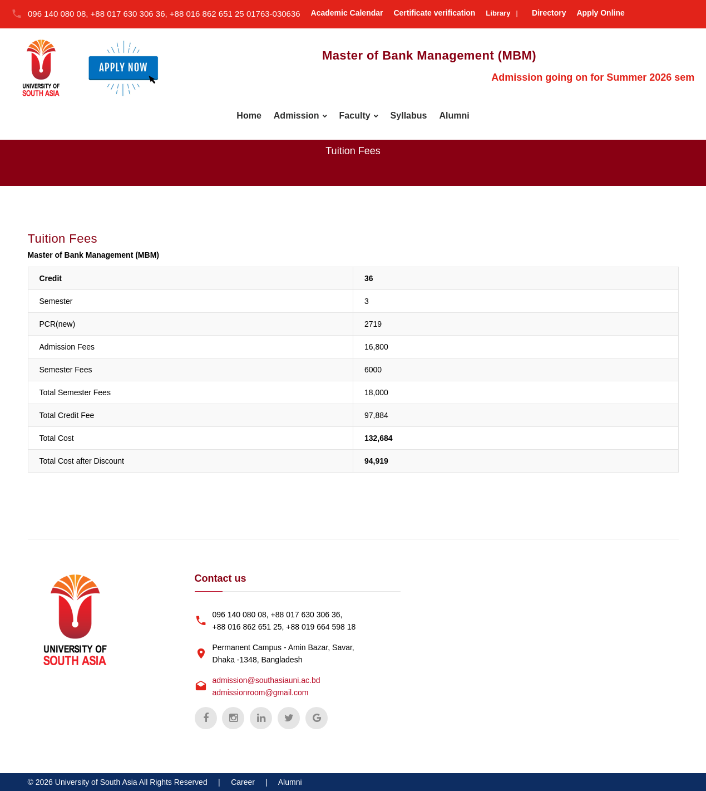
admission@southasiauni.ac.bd (266, 680)
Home (248, 115)
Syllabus (409, 115)
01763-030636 (273, 13)
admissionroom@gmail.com (261, 692)
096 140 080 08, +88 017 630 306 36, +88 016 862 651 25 (137, 13)
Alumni (454, 115)
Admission (296, 115)
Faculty (355, 115)
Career (243, 782)
